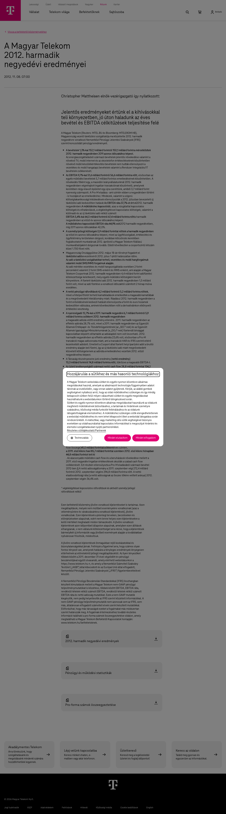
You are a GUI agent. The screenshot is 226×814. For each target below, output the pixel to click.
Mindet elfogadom (146, 438)
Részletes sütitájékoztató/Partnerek (86, 430)
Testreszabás (79, 438)
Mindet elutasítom (117, 438)
